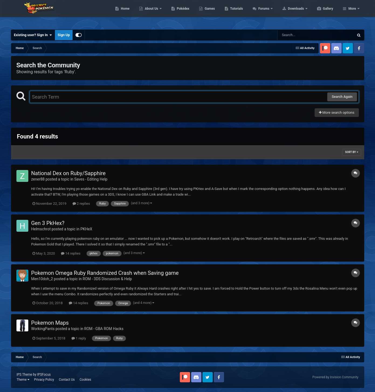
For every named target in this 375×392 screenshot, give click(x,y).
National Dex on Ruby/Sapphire (68, 173)
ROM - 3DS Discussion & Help (107, 279)
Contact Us (67, 379)
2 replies (81, 204)
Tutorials (262, 13)
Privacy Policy (44, 379)
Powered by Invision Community (335, 377)
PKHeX (86, 229)
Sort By (351, 152)
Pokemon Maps (50, 323)
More (352, 13)
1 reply (78, 338)
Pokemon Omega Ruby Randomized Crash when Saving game (105, 273)
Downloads (322, 13)
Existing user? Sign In (33, 35)
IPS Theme (24, 374)
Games (235, 13)
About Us (177, 13)
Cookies (85, 379)
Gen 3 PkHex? (47, 223)
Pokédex (208, 13)
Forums (289, 13)
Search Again (342, 97)
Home (150, 13)
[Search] (302, 35)
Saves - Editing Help (91, 179)
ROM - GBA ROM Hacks (103, 329)
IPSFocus (44, 374)
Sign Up (64, 35)
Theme (23, 379)
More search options (337, 112)
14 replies (70, 253)
